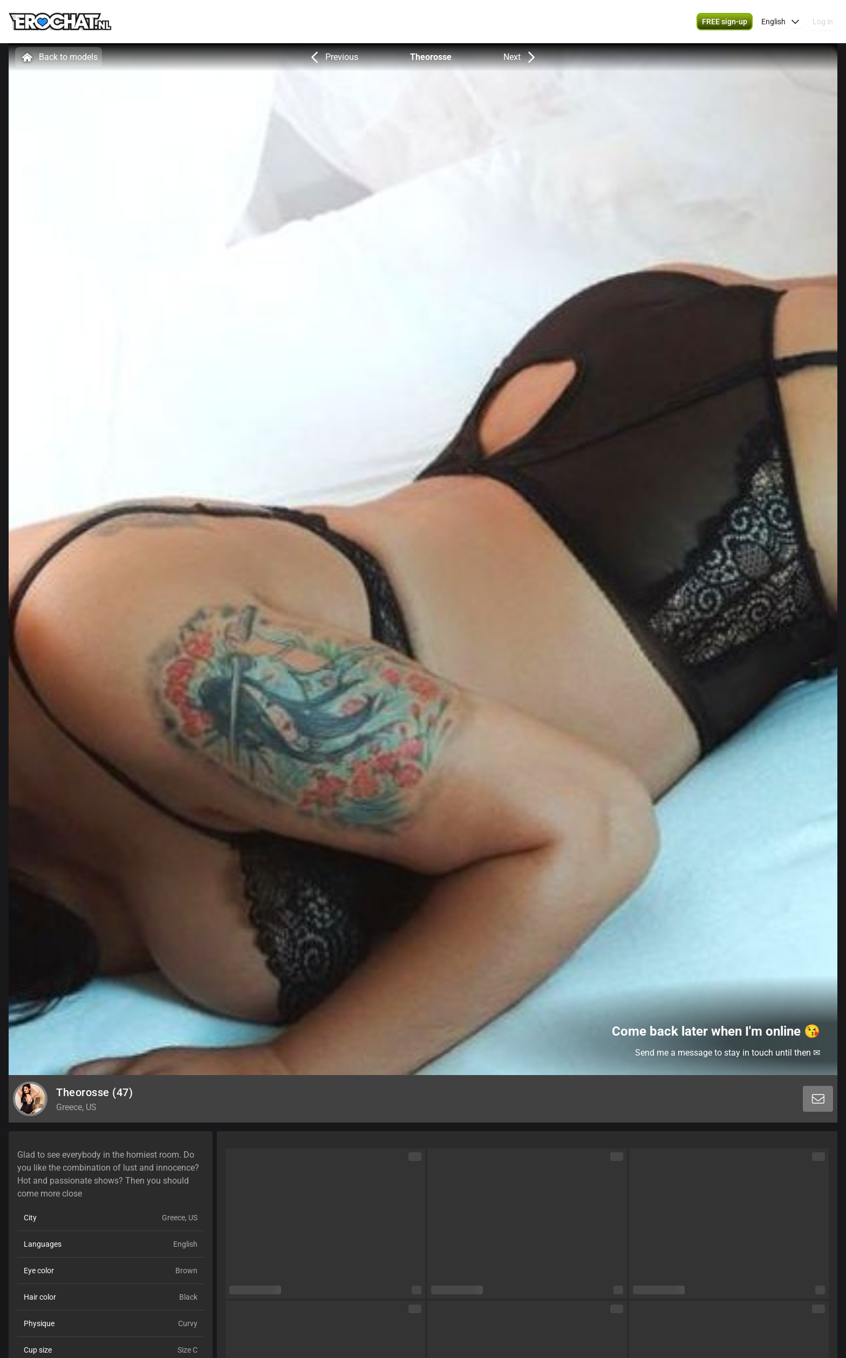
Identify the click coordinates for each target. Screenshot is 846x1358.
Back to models (58, 57)
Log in (823, 21)
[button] (780, 21)
